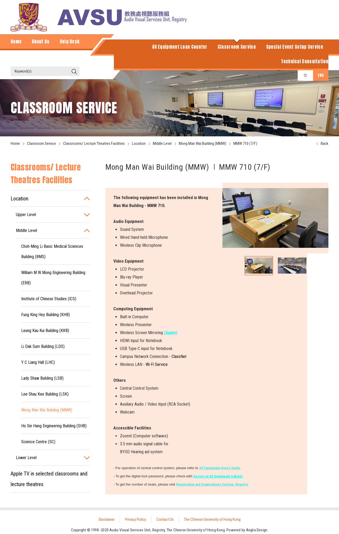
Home (15, 143)
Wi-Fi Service (157, 364)
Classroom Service (41, 143)
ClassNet (179, 356)
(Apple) (170, 332)
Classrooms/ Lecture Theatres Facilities (94, 143)
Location (139, 143)
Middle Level (162, 143)
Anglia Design (256, 530)
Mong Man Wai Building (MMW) (202, 143)
